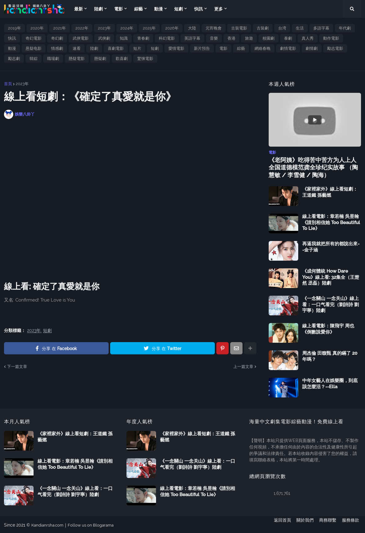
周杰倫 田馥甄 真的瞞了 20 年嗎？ (329, 355)
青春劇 (143, 38)
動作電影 (331, 38)
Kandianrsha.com (48, 524)
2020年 (37, 28)
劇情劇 (312, 48)
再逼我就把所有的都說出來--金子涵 (330, 246)
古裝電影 (239, 28)
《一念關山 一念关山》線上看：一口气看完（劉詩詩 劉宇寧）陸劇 (330, 303)
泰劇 (288, 38)
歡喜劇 (122, 58)
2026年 (171, 28)
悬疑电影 (34, 48)
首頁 (8, 84)
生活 (300, 28)
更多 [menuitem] (218, 8)
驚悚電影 (145, 58)
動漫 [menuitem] (158, 8)
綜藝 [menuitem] (138, 8)
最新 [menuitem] (78, 8)
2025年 (149, 28)
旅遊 (249, 38)
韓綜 (34, 58)
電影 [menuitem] (118, 8)
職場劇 (53, 58)
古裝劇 (263, 28)
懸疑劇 (100, 58)
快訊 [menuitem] (198, 8)
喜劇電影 (116, 48)
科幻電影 (167, 38)
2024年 (126, 28)
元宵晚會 (214, 28)
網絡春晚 (263, 48)
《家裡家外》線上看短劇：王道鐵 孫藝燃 (330, 191)
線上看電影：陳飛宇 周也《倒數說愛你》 (328, 328)
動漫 (12, 48)
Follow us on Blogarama (94, 524)
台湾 (282, 28)
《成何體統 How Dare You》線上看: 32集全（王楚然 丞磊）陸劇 (330, 276)
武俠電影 (81, 38)
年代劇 (345, 28)
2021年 (59, 28)
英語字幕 (192, 38)
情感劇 (57, 48)
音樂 (214, 38)
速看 (77, 48)
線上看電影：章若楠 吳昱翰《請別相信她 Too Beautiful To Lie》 (331, 221)
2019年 (14, 28)
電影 (223, 48)
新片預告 (202, 48)
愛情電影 (176, 48)
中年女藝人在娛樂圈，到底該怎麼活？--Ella (330, 383)
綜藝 (241, 48)
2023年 (104, 28)
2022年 (81, 28)
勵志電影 (335, 48)
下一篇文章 (17, 366)
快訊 (12, 38)
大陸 (192, 28)
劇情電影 (288, 48)
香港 (231, 38)
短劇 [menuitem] (178, 8)
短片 (137, 48)
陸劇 (94, 48)
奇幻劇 (57, 38)
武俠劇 (104, 38)
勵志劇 (14, 58)
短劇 (155, 48)
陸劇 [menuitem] (98, 8)
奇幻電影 (34, 38)
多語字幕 (321, 28)
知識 (124, 38)
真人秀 (308, 38)
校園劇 (269, 38)
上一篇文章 (243, 366)
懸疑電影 (77, 58)
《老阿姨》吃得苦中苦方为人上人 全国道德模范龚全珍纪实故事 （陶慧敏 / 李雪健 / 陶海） (314, 166)
